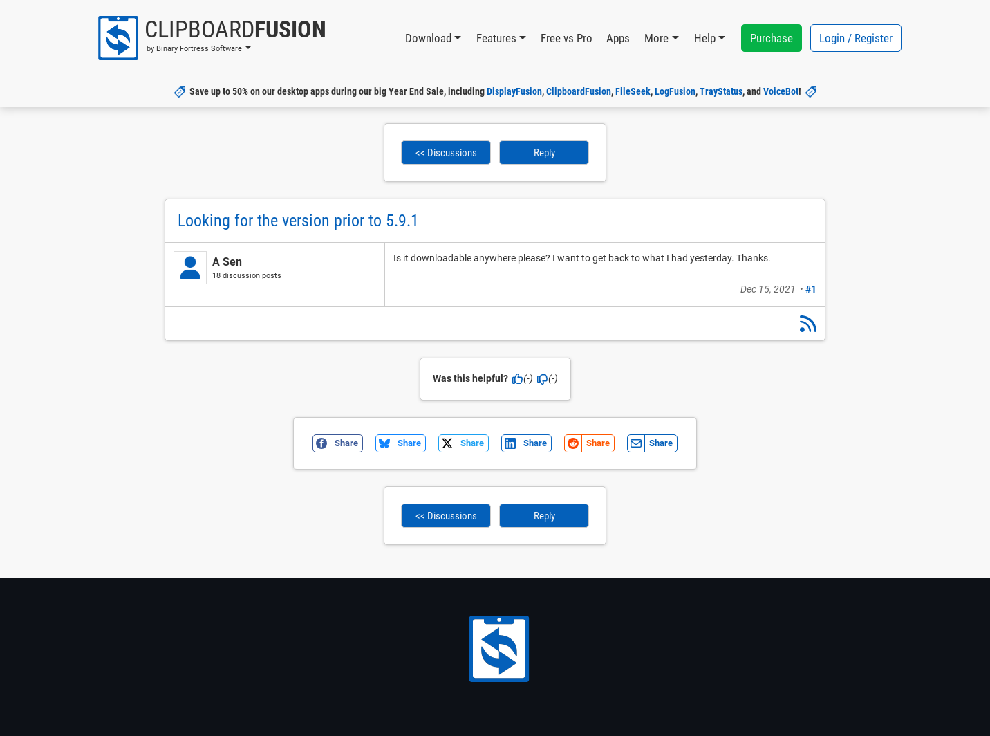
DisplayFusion (514, 91)
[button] (211, 38)
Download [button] (428, 38)
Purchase (771, 38)
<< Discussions (446, 153)
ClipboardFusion (578, 91)
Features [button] (496, 38)
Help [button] (705, 38)
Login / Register (856, 38)
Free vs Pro (566, 38)
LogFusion (675, 91)
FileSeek (633, 91)
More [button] (656, 38)
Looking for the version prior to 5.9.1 (298, 220)
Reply (544, 153)
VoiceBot (780, 91)
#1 (810, 289)
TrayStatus (721, 91)
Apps (618, 38)
